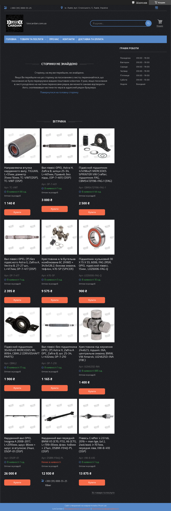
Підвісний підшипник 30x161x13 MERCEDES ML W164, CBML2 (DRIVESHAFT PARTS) (22, 351)
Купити (17, 212)
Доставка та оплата (90, 39)
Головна (11, 39)
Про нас (54, 39)
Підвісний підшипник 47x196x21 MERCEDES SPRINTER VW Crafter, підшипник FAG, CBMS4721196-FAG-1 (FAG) (95, 174)
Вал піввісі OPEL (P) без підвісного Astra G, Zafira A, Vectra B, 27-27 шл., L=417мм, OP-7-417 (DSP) (22, 263)
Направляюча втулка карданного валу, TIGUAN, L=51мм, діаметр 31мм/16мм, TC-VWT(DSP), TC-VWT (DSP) (21, 174)
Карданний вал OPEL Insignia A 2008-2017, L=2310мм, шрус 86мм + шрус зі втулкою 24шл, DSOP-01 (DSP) (19, 444)
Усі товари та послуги (103, 492)
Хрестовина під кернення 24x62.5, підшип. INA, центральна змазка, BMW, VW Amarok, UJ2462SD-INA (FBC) (96, 353)
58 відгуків (141, 2)
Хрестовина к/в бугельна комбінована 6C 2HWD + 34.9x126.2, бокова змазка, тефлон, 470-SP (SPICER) (59, 263)
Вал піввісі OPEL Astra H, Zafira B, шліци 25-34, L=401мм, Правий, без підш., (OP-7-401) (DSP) (57, 172)
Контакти (69, 39)
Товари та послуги (31, 39)
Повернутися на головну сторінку (59, 92)
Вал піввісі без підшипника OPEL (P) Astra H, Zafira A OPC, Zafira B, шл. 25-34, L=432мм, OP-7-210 (59, 351)
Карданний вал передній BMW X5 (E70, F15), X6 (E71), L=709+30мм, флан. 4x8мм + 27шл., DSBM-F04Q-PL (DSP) (59, 444)
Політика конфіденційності (105, 508)
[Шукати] (148, 23)
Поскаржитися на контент (77, 508)
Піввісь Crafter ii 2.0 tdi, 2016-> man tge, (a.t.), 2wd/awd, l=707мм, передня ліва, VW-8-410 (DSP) (94, 444)
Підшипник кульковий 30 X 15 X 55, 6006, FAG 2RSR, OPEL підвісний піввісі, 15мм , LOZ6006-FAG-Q (96, 263)
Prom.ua (102, 505)
